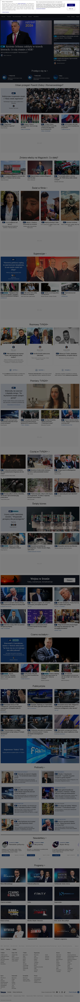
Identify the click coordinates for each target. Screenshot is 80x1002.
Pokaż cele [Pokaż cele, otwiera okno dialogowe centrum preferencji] (71, 8)
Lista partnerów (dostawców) (40, 8)
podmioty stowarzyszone (22, 3)
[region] (40, 7)
